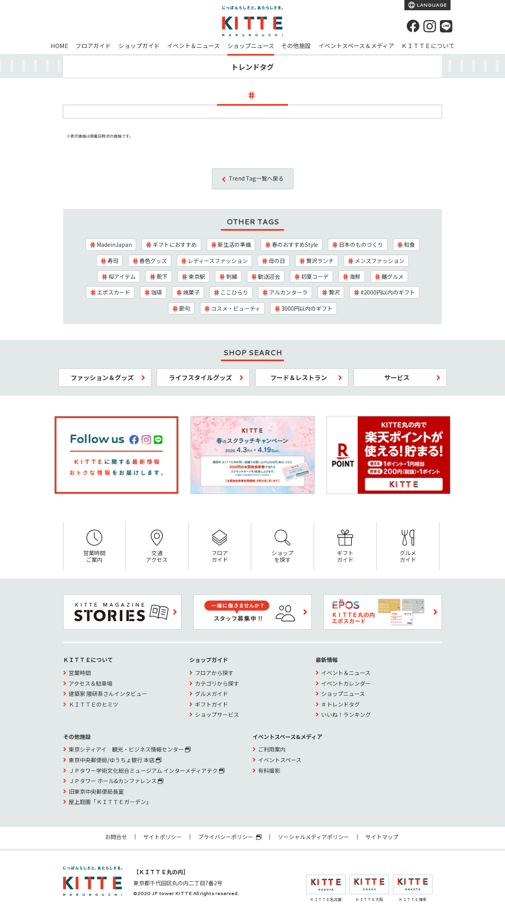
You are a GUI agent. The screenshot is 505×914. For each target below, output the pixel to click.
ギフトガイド (345, 546)
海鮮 (355, 276)
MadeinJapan (114, 244)
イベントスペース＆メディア (356, 45)
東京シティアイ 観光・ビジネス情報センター (130, 749)
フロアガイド (93, 45)
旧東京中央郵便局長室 (96, 791)
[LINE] (446, 26)
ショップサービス (217, 714)
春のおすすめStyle (295, 244)
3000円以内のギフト (307, 308)
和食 (409, 244)
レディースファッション (218, 261)
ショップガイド (139, 45)
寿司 (112, 261)
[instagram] (429, 26)
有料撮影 (269, 770)
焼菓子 (191, 292)
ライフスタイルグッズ (200, 377)
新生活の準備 (234, 244)
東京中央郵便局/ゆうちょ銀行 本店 (115, 760)
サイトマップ (381, 837)
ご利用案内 (272, 749)
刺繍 (231, 276)
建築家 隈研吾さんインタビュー (108, 694)
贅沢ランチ (320, 261)
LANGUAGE (431, 5)
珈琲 (156, 292)
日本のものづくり (361, 244)
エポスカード (113, 292)
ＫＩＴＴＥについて (427, 45)
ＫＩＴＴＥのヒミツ (93, 704)
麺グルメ (393, 276)
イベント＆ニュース (193, 45)
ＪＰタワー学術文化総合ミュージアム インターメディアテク (146, 770)
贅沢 (334, 292)
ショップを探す (282, 546)
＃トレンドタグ (340, 704)
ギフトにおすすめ (175, 244)
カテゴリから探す (217, 683)
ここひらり (234, 292)
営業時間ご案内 (94, 546)
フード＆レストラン (298, 377)
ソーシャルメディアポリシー (313, 837)
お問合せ (116, 837)
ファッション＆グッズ (102, 377)
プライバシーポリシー (230, 837)
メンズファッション (379, 261)
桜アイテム (122, 276)
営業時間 (80, 673)
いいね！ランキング (346, 714)
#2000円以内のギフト (388, 292)
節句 (184, 308)
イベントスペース (279, 760)
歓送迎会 (269, 276)
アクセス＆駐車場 (90, 683)
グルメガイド (408, 546)
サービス (397, 377)
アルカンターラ (288, 292)
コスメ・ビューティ (235, 308)
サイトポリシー (162, 837)
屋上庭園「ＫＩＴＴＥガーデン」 (110, 802)
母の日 (277, 261)
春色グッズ (153, 261)
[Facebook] (413, 26)
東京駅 (197, 276)
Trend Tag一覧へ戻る (256, 178)
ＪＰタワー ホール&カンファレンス (116, 781)
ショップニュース (250, 45)
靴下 (162, 276)
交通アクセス (157, 546)
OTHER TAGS (252, 221)
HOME (59, 45)
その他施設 (296, 45)
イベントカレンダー (346, 683)
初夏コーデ (315, 276)
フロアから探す (214, 673)
